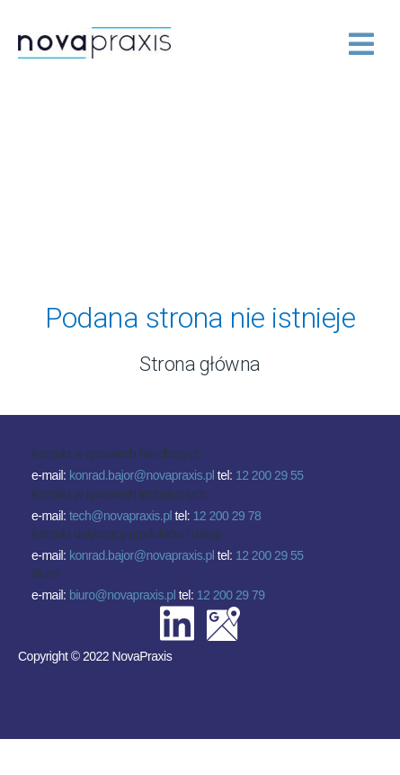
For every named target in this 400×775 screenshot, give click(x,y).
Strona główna (200, 364)
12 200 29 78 (227, 516)
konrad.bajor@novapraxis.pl (142, 475)
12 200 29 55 (270, 475)
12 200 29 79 (231, 595)
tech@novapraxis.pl (120, 516)
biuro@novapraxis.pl (122, 595)
